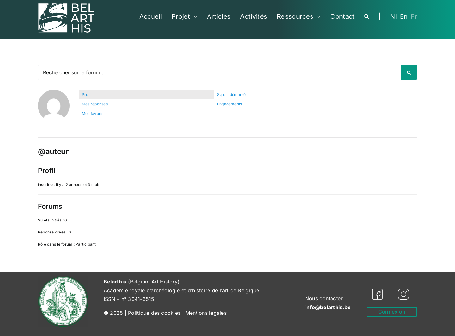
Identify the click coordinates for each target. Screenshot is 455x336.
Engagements (229, 104)
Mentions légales (206, 313)
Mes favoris (93, 113)
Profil (87, 94)
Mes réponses (95, 104)
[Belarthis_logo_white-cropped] (66, 6)
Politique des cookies (154, 313)
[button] (366, 16)
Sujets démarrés (232, 94)
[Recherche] (409, 72)
